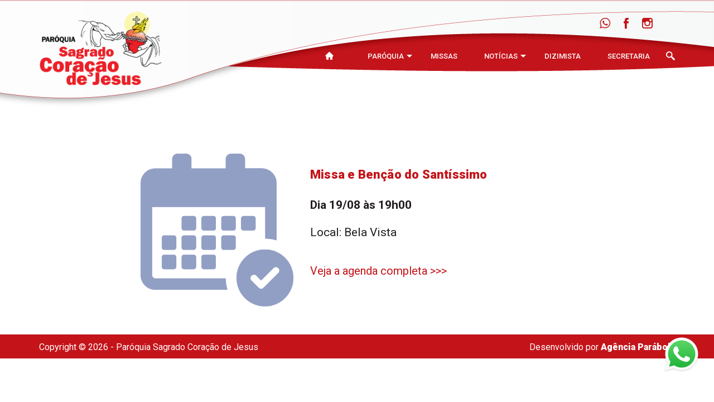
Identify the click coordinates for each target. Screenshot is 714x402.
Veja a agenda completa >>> (378, 270)
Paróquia (386, 56)
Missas (444, 56)
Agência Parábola (638, 347)
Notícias (501, 56)
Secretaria (628, 56)
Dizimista (562, 56)
